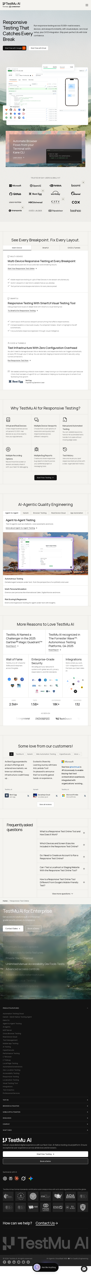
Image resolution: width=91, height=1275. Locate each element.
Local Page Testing (10, 1063)
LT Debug (6, 1060)
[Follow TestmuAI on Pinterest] (28, 1262)
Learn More (19, 157)
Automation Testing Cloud (13, 1013)
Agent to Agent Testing (12, 1023)
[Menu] (87, 5)
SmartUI (45, 248)
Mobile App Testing (10, 1043)
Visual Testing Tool (10, 1083)
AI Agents (6, 1027)
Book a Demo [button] (45, 1161)
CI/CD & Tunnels (74, 248)
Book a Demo (33, 928)
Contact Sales (13, 928)
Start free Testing (45, 1154)
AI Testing (7, 1047)
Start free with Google (15, 48)
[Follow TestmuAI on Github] (23, 1262)
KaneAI (30, 754)
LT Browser (7, 1057)
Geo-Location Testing (11, 1070)
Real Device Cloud (10, 1037)
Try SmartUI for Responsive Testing (23, 310)
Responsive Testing (11, 1076)
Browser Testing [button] (39, 513)
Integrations (8, 1086)
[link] (11, 5)
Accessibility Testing (11, 1073)
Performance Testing (11, 1053)
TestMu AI (20, 754)
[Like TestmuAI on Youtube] (18, 1262)
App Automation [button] (76, 513)
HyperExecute (65, 754)
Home (5, 901)
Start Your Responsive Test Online (23, 268)
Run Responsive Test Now (20, 360)
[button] (84, 1268)
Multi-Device (17, 248)
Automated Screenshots (12, 1067)
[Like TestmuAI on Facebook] (4, 1262)
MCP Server (7, 1030)
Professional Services (11, 1093)
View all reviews (45, 804)
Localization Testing (11, 1080)
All (11, 754)
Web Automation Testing (46, 754)
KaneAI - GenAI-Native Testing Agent (17, 1017)
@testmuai (75, 767)
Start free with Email (38, 48)
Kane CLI (6, 1020)
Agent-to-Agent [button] (12, 513)
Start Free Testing (45, 477)
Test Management (10, 1040)
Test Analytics (8, 1090)
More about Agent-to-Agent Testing (22, 528)
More (77, 754)
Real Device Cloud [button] (58, 513)
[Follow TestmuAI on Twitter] (9, 1262)
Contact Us (47, 1223)
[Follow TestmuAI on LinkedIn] (14, 1262)
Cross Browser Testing (12, 1033)
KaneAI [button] (25, 513)
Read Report (12, 646)
